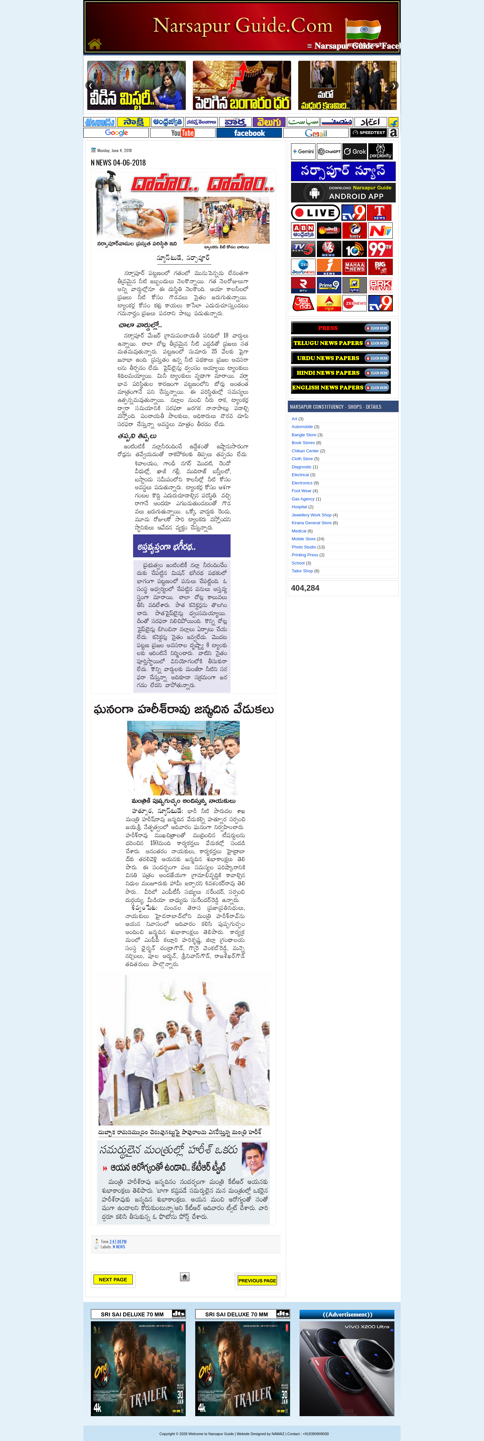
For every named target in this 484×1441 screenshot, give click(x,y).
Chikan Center (305, 450)
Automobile (302, 426)
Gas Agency (303, 498)
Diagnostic (302, 466)
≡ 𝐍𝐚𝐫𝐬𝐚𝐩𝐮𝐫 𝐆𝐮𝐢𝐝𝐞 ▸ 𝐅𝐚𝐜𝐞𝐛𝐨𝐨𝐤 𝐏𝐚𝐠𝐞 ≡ (385, 46)
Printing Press (305, 554)
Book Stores (303, 442)
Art (294, 418)
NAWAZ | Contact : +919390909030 (300, 1434)
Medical (299, 531)
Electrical (300, 474)
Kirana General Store (312, 522)
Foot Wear (301, 490)
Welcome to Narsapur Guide (211, 1434)
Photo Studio (304, 547)
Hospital (299, 506)
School (298, 563)
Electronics (302, 482)
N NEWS (119, 1246)
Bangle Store (304, 434)
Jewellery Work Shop (312, 514)
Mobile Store (304, 538)
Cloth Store (302, 458)
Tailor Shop (302, 570)
